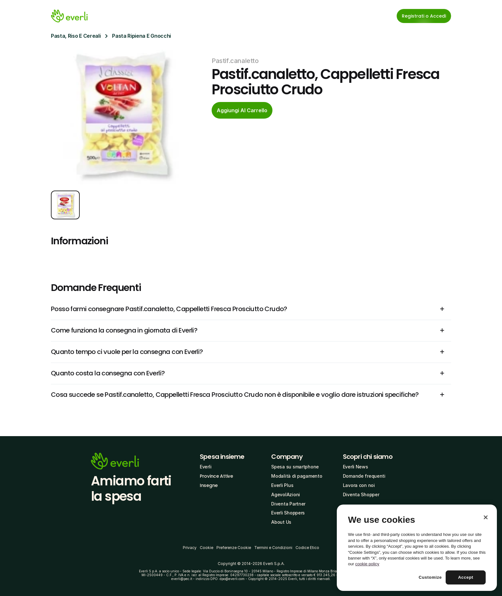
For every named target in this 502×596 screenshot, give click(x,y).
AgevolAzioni (285, 494)
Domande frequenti (364, 476)
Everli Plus (282, 485)
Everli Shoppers (288, 512)
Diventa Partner (288, 503)
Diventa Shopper (361, 494)
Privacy (190, 547)
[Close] (486, 517)
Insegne (209, 485)
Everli (205, 466)
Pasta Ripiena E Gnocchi (141, 36)
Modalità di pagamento (296, 476)
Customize (430, 577)
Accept (466, 577)
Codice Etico (307, 547)
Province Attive (216, 476)
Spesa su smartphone (295, 466)
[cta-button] (242, 110)
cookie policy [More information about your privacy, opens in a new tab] (367, 563)
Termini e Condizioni (273, 547)
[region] (417, 548)
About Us (281, 522)
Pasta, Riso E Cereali (76, 36)
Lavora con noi (359, 485)
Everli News (355, 466)
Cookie (206, 547)
